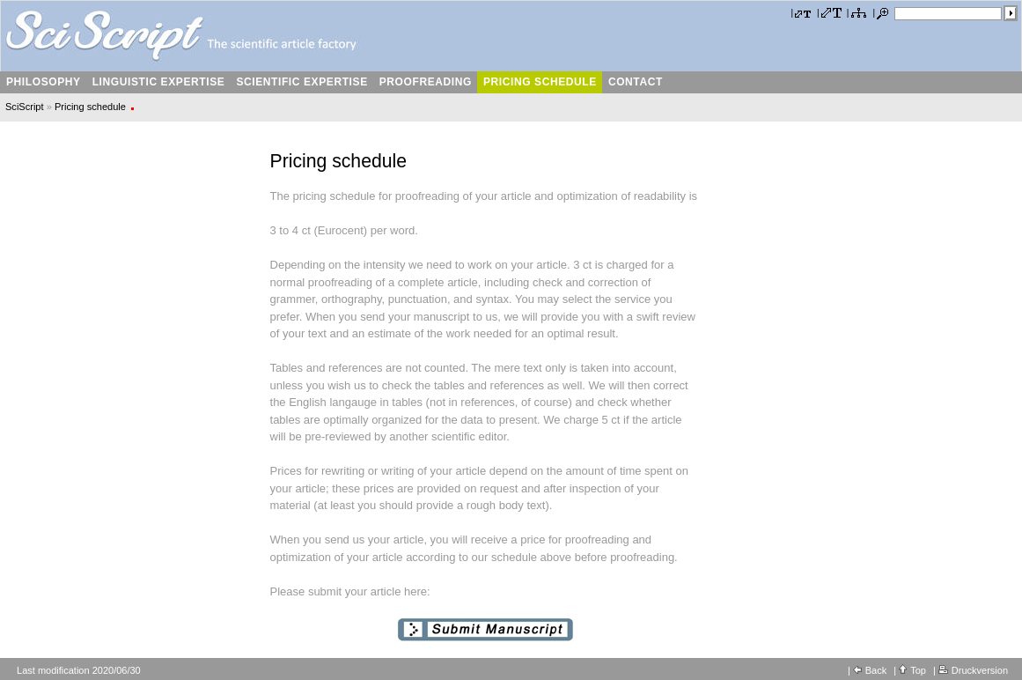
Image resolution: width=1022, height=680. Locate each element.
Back (875, 670)
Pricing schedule (539, 82)
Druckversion (980, 670)
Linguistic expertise (158, 82)
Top (918, 670)
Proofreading (425, 82)
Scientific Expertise (301, 82)
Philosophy (43, 82)
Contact (635, 82)
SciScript (24, 106)
